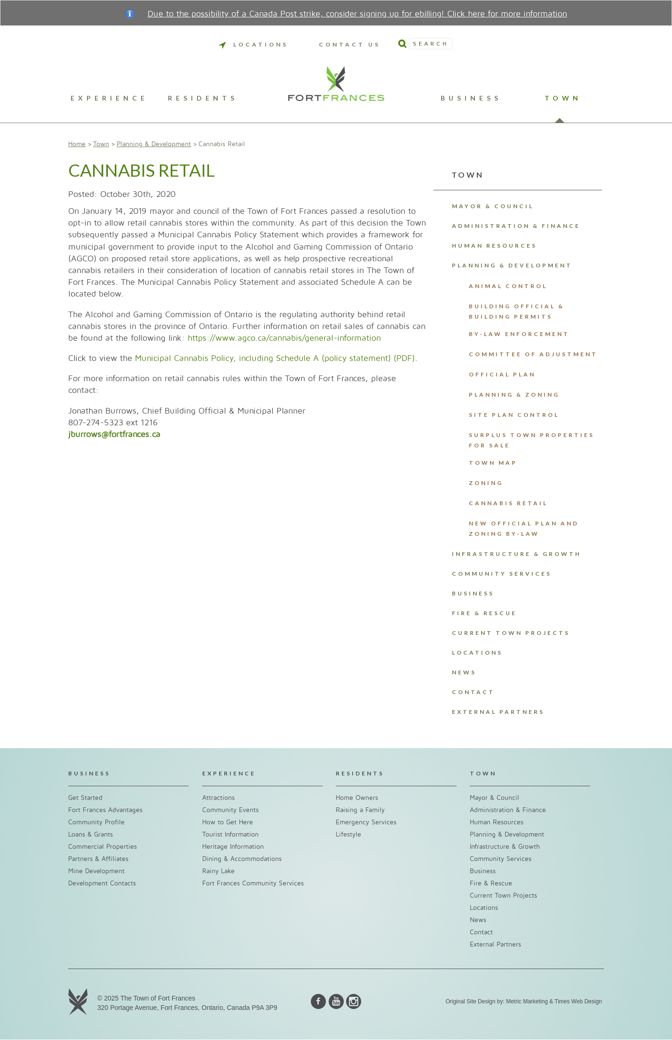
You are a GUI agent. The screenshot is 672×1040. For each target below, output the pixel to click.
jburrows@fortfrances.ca (114, 434)
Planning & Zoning (514, 394)
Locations (253, 44)
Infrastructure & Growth (516, 553)
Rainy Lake (218, 871)
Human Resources (494, 245)
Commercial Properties (102, 846)
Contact (473, 692)
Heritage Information (233, 846)
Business (471, 98)
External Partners (498, 711)
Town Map (493, 462)
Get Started (85, 797)
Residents (203, 98)
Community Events (230, 809)
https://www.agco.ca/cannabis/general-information (284, 338)
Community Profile (96, 822)
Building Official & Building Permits (516, 311)
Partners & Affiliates (98, 858)
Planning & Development (154, 144)
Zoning (486, 482)
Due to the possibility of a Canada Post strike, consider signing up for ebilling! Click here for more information (357, 13)
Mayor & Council (493, 206)
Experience (109, 98)
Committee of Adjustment (533, 354)
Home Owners (357, 797)
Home (77, 144)
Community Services (502, 573)
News (464, 672)
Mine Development (96, 871)
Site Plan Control (514, 414)
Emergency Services (366, 822)
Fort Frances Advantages (105, 809)
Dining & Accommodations (242, 858)
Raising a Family (360, 809)
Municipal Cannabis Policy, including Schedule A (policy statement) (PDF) (275, 358)
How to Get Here (227, 822)
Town (563, 98)
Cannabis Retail (508, 503)
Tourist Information (230, 834)
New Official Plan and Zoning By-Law (524, 528)
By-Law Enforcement (519, 333)
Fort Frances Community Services (253, 883)
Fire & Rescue (484, 613)
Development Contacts (102, 883)
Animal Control (508, 285)
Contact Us (349, 44)
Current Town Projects (511, 632)
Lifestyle (348, 834)
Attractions (218, 797)
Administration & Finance (516, 225)
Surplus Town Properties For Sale (531, 440)
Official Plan (502, 374)
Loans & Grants (90, 834)
